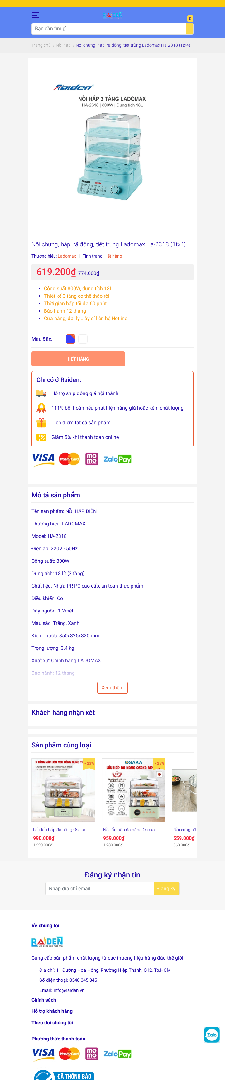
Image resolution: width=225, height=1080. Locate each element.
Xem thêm (112, 690)
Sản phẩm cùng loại (61, 747)
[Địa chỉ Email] (112, 891)
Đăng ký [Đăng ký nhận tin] (166, 891)
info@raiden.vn (69, 992)
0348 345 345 (83, 982)
